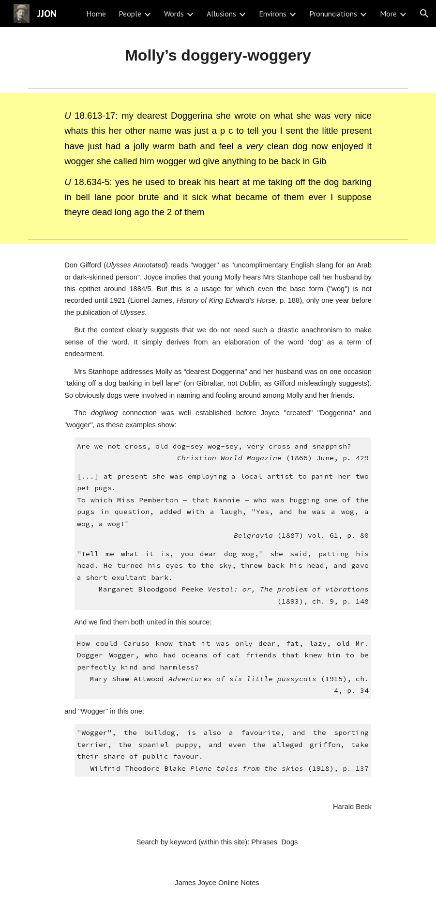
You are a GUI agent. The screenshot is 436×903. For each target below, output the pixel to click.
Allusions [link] (221, 13)
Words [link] (174, 13)
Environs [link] (272, 13)
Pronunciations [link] (333, 13)
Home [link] (96, 13)
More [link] (388, 13)
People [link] (130, 13)
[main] (218, 55)
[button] (424, 13)
